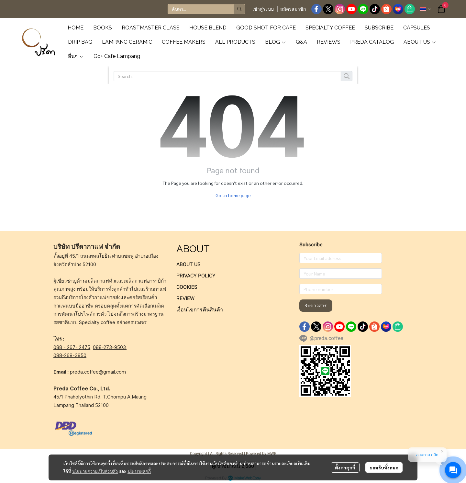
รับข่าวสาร (316, 305)
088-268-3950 (69, 355)
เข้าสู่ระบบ (263, 9)
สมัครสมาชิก (293, 9)
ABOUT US (188, 264)
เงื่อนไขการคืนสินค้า (199, 310)
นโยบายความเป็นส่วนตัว (95, 471)
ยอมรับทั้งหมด (384, 467)
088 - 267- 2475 (71, 347)
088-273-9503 (109, 347)
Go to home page (233, 195)
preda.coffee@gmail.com (98, 372)
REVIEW (185, 298)
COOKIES (186, 287)
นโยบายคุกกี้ (139, 471)
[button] (206, 9)
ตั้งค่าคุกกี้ (345, 467)
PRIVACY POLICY (196, 276)
